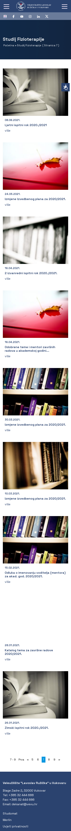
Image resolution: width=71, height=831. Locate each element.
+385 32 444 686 (21, 800)
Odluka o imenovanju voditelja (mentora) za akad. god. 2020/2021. (35, 574)
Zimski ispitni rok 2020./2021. (27, 728)
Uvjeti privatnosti (15, 826)
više (7, 131)
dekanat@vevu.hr (24, 804)
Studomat (10, 813)
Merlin (7, 820)
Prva (21, 759)
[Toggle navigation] (6, 6)
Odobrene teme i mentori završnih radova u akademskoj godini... (30, 349)
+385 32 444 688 (21, 795)
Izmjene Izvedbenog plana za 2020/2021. (35, 199)
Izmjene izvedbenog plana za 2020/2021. (35, 425)
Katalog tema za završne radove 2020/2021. (29, 652)
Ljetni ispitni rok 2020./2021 (26, 125)
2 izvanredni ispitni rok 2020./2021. (31, 273)
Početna (8, 45)
